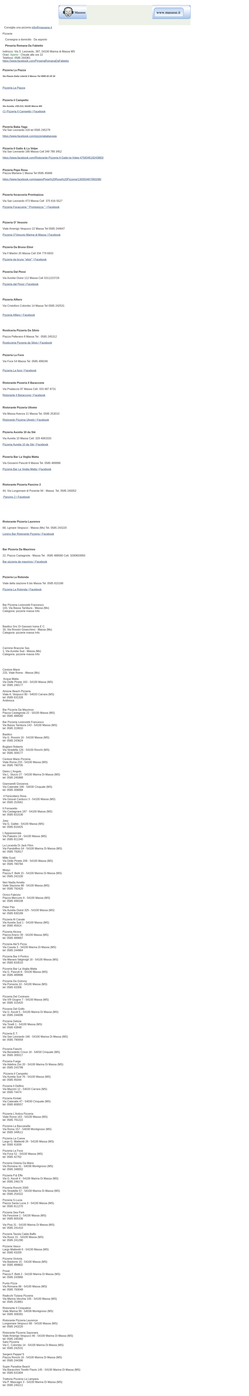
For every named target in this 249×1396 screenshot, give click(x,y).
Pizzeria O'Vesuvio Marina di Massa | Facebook (31, 234)
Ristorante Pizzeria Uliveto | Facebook (26, 419)
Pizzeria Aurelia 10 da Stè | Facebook (25, 444)
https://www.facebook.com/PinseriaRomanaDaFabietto (36, 60)
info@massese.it (42, 27)
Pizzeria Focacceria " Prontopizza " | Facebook (31, 207)
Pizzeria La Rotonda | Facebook (22, 589)
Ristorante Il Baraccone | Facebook (24, 395)
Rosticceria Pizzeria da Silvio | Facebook (27, 342)
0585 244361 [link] (22, 57)
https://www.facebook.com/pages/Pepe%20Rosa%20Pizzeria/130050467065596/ (52, 179)
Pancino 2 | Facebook (16, 496)
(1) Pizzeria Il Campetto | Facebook (24, 111)
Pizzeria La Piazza (14, 87)
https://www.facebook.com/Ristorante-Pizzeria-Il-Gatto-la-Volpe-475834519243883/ (53, 157)
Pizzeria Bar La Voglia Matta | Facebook (27, 469)
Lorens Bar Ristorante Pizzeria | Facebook (28, 533)
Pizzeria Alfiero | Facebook (19, 315)
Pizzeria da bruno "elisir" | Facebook (25, 259)
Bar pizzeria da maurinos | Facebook (25, 561)
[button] (26, 54)
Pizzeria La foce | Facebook (19, 370)
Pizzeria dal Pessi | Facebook (21, 284)
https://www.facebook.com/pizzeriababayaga (30, 136)
